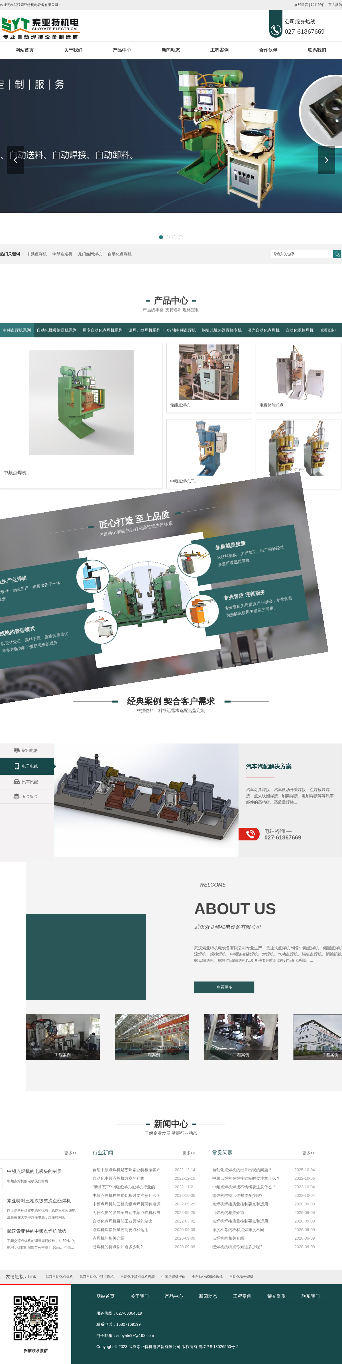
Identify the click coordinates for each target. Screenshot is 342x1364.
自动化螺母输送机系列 (57, 426)
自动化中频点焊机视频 (138, 1277)
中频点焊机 (37, 254)
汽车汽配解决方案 (269, 813)
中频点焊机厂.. (183, 576)
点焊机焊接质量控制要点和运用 (76, 1204)
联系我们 (318, 5)
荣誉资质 (276, 1296)
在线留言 (301, 5)
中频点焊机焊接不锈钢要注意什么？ (80, 1187)
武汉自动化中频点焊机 (97, 1277)
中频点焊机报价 (173, 1277)
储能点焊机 (180, 500)
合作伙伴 (268, 50)
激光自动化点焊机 (264, 426)
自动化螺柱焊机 (300, 426)
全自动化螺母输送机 (207, 1277)
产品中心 (122, 50)
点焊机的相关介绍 (64, 1212)
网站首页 (24, 50)
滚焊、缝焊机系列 (144, 426)
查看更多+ (328, 426)
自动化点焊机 (120, 254)
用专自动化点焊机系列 (103, 426)
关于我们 (73, 50)
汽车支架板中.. (273, 576)
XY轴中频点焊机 (181, 426)
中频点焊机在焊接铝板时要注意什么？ (82, 1178)
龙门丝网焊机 (90, 254)
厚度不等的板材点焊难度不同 (74, 1229)
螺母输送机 (62, 254)
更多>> (24, 1153)
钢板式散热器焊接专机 (222, 426)
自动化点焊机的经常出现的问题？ (78, 1169)
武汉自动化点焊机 (59, 1277)
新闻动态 (171, 50)
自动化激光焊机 (241, 1277)
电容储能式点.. (273, 500)
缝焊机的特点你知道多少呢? (73, 1195)
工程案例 (219, 50)
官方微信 (335, 5)
